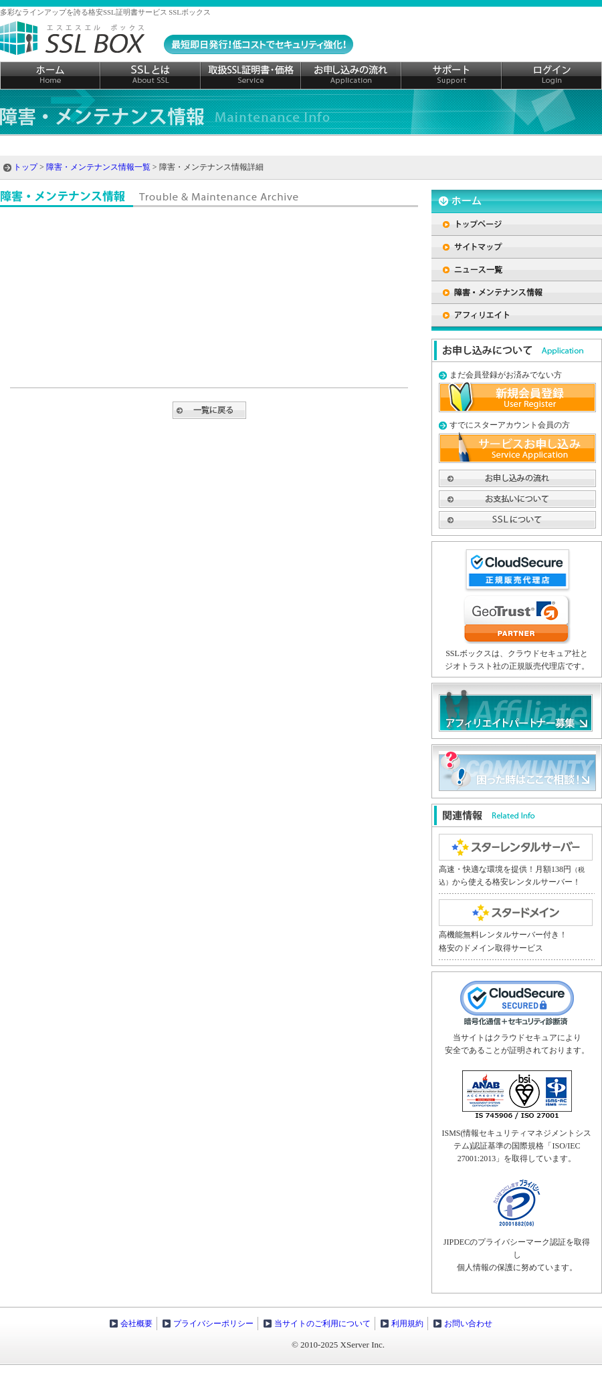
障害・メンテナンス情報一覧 (98, 167)
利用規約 (407, 1323)
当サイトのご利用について (322, 1323)
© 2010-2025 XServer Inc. (338, 1345)
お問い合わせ (468, 1323)
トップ (25, 167)
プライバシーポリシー (213, 1323)
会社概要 (136, 1323)
